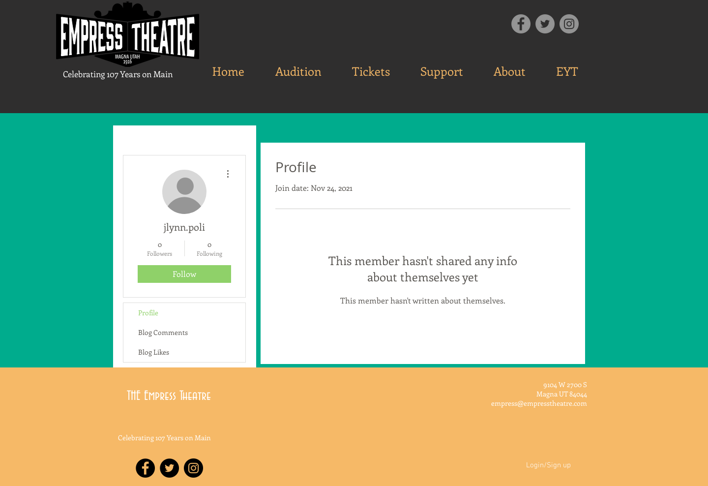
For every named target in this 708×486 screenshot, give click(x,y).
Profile (148, 312)
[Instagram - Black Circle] (193, 468)
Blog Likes (153, 352)
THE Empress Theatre (169, 396)
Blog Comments (163, 332)
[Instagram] (569, 23)
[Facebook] (521, 23)
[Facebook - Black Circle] (145, 468)
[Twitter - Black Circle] (169, 468)
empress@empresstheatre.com (539, 403)
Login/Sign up (548, 465)
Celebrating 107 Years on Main (118, 73)
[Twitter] (545, 23)
